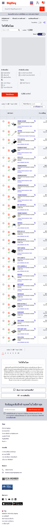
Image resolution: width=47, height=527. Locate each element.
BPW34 (20, 223)
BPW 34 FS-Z (21, 239)
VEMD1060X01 (22, 213)
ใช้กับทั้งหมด (10, 94)
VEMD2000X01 (22, 166)
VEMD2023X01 (22, 175)
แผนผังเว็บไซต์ (6, 436)
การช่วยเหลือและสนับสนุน (9, 451)
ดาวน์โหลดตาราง (38, 106)
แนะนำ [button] (29, 104)
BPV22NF (20, 284)
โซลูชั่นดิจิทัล (5, 438)
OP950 (20, 131)
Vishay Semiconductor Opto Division (24, 127)
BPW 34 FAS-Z (21, 304)
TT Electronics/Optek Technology (26, 136)
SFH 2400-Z (21, 258)
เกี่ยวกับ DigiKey (6, 428)
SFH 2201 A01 (22, 329)
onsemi (19, 317)
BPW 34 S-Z (21, 231)
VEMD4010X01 (22, 147)
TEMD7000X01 (22, 195)
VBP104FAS (21, 248)
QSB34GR (20, 312)
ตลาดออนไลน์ (5, 431)
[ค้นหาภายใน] (10, 30)
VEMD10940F (21, 121)
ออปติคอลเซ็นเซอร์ (33, 18)
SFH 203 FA (21, 139)
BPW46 (19, 274)
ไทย (4, 511)
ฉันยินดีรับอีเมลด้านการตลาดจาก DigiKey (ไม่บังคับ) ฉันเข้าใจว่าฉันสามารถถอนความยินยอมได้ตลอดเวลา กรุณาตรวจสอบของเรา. (24, 415)
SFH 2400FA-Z (22, 266)
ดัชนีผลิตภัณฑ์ (5, 18)
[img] (11, 3)
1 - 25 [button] (7, 104)
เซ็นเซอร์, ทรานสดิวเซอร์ (18, 18)
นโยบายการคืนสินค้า (7, 459)
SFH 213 (20, 157)
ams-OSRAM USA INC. (23, 144)
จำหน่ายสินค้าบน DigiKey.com (10, 433)
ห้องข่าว (4, 441)
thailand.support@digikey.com (12, 473)
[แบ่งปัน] (44, 22)
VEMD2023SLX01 (23, 185)
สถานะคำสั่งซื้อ (6, 454)
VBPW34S (20, 294)
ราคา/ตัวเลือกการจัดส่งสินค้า (9, 457)
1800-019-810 (7, 470)
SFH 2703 (20, 337)
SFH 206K (20, 320)
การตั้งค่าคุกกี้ (5, 523)
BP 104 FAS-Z (21, 205)
